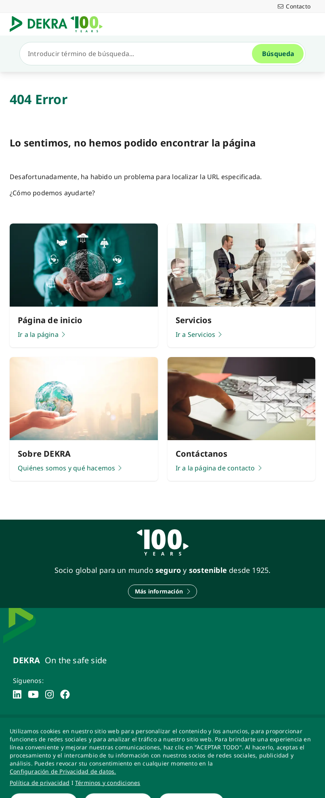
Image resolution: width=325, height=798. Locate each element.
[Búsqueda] (139, 53)
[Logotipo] (59, 24)
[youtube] (33, 694)
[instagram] (49, 694)
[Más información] (162, 591)
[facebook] (65, 694)
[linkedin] (17, 694)
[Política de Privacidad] (83, 728)
